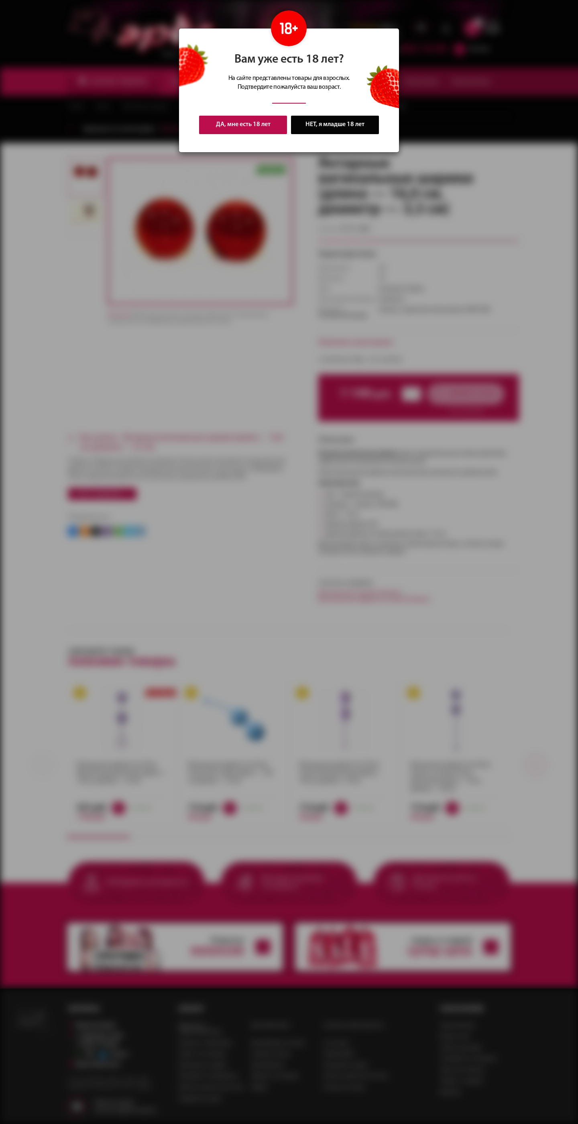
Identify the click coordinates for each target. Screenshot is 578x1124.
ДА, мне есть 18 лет (243, 124)
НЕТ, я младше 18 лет (334, 125)
